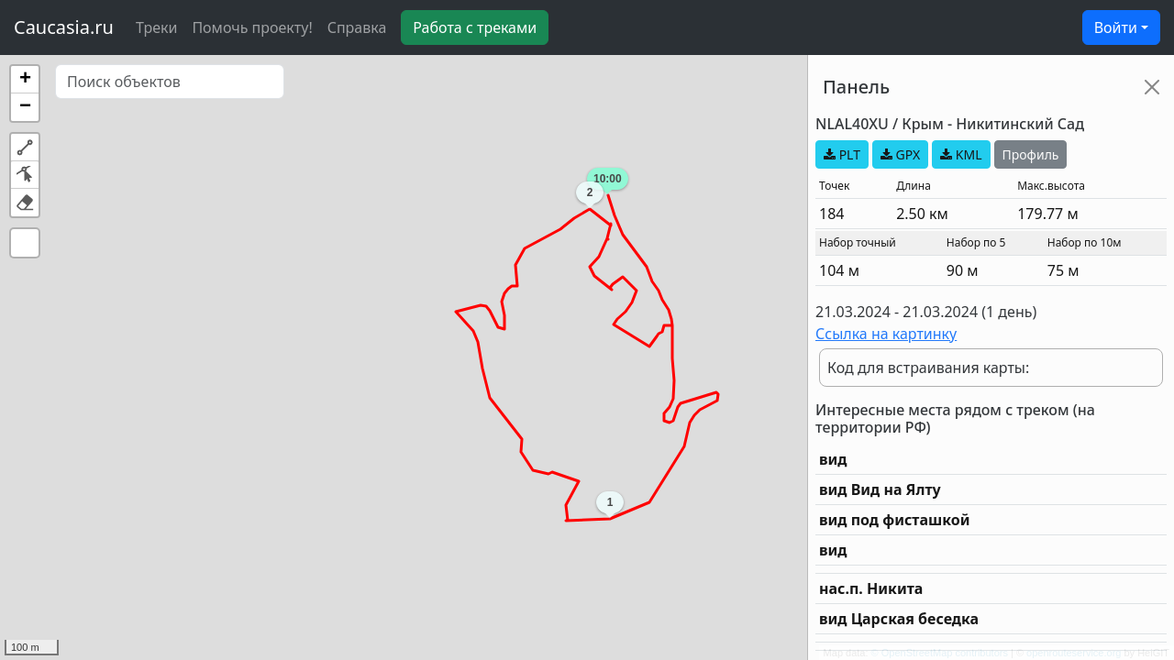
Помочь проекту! (252, 27)
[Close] (1152, 87)
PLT (842, 154)
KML (960, 154)
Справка (357, 27)
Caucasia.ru (64, 27)
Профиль (1030, 154)
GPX (900, 154)
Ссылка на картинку (886, 334)
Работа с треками (475, 27)
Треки (156, 27)
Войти (1115, 27)
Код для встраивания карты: (928, 368)
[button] (25, 80)
